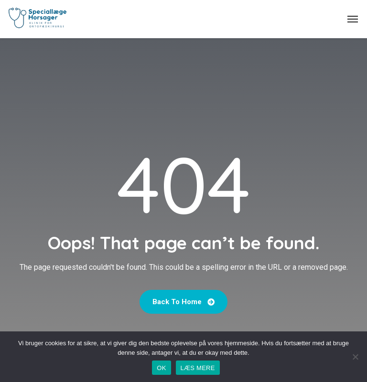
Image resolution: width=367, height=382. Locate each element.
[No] (355, 356)
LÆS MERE (198, 367)
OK (161, 367)
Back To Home (183, 301)
